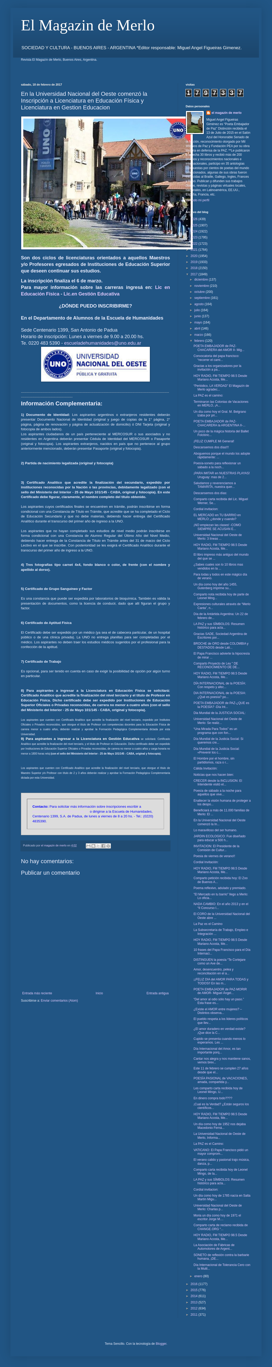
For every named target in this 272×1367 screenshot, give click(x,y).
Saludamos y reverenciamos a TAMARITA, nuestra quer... (215, 485)
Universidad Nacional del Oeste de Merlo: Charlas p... (218, 1207)
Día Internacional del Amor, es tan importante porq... (217, 1050)
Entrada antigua (157, 993)
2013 (195, 1302)
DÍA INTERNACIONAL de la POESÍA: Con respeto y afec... (220, 685)
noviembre (202, 286)
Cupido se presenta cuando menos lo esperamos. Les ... (220, 1040)
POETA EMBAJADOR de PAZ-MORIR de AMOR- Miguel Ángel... (220, 991)
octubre (200, 292)
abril (197, 328)
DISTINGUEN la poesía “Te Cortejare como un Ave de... (220, 961)
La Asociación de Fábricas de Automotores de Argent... (214, 1247)
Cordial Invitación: (206, 862)
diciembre (201, 279)
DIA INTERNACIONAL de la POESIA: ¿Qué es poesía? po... (220, 695)
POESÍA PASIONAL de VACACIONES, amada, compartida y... (221, 1080)
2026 (195, 219)
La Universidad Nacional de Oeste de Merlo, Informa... (220, 1135)
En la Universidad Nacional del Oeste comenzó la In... (220, 822)
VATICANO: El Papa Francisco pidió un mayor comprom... (221, 1152)
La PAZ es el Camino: (209, 1144)
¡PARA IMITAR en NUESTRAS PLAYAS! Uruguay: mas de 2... (222, 475)
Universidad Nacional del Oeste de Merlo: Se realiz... (218, 720)
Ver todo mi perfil (197, 200)
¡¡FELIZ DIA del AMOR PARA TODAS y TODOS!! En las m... (221, 981)
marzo (199, 335)
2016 (195, 1284)
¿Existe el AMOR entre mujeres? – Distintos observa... (218, 1011)
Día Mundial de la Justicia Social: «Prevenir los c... (217, 750)
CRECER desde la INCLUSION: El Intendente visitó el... (218, 782)
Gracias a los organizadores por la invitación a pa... (217, 367)
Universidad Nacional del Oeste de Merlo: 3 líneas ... (218, 536)
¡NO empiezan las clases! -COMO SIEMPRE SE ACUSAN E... (217, 527)
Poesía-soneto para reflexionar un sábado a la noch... (217, 465)
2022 (195, 243)
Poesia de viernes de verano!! (214, 856)
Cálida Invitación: (205, 768)
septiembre (202, 298)
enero (198, 1276)
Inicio (99, 993)
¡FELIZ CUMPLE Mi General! (214, 441)
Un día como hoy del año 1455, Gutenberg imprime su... (215, 586)
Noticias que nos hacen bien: (214, 775)
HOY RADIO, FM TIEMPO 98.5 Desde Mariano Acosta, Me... (220, 377)
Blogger (161, 1344)
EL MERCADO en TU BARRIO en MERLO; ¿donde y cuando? (217, 517)
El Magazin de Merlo (88, 25)
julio (197, 310)
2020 (195, 256)
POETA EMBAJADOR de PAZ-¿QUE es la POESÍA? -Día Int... (221, 704)
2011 (195, 1314)
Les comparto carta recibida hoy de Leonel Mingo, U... (218, 1090)
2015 (195, 1290)
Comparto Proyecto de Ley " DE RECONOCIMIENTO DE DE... (217, 665)
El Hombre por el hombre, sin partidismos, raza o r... (214, 760)
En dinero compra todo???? (213, 1098)
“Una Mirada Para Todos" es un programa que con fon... (215, 730)
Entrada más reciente (37, 993)
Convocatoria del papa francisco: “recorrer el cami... (216, 357)
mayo (198, 322)
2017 (195, 274)
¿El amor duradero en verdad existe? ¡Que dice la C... (219, 1030)
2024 (195, 231)
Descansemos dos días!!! (211, 447)
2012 (195, 1308)
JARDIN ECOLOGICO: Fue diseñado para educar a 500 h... (220, 838)
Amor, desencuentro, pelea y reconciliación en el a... (214, 971)
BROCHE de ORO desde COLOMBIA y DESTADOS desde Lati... (221, 645)
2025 (195, 225)
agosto (199, 304)
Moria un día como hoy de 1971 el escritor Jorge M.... (217, 1217)
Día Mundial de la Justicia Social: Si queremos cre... (218, 740)
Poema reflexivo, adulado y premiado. (220, 888)
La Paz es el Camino (208, 924)
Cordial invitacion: (206, 509)
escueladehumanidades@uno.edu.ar (102, 343)
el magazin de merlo (227, 113)
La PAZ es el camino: (208, 395)
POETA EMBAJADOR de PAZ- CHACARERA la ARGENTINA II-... (219, 423)
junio (198, 316)
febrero (199, 341)
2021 (195, 250)
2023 (195, 237)
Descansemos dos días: (210, 493)
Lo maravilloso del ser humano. (215, 830)
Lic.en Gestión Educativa (91, 294)
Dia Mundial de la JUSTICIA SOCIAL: (220, 713)
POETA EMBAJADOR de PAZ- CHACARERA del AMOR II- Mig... (219, 347)
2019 (195, 262)
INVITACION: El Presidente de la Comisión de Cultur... (216, 848)
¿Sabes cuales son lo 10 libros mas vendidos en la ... (218, 566)
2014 (195, 1296)
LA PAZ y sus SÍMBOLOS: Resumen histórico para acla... (219, 625)
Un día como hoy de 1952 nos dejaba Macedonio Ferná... (220, 1126)
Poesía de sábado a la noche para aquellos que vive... (217, 792)
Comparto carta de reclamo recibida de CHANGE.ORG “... (221, 1227)
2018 (195, 268)
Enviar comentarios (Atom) (59, 1000)
